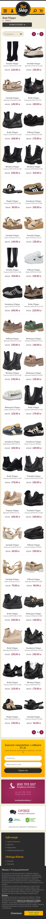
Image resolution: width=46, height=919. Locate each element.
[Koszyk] (42, 11)
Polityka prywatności (15, 850)
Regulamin (11, 847)
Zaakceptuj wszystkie (33, 913)
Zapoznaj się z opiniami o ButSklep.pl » (23, 827)
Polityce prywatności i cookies (29, 901)
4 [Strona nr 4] (37, 34)
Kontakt (10, 861)
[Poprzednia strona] (34, 34)
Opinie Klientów (13, 841)
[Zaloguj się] (12, 11)
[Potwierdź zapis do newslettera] (23, 770)
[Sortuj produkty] (13, 34)
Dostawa (10, 864)
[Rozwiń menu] (5, 11)
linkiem (5, 895)
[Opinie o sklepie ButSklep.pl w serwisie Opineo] (15, 820)
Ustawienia (16, 913)
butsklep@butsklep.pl (23, 800)
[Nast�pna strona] (41, 34)
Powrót (6, 20)
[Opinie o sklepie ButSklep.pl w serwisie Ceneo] (31, 820)
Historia (10, 844)
